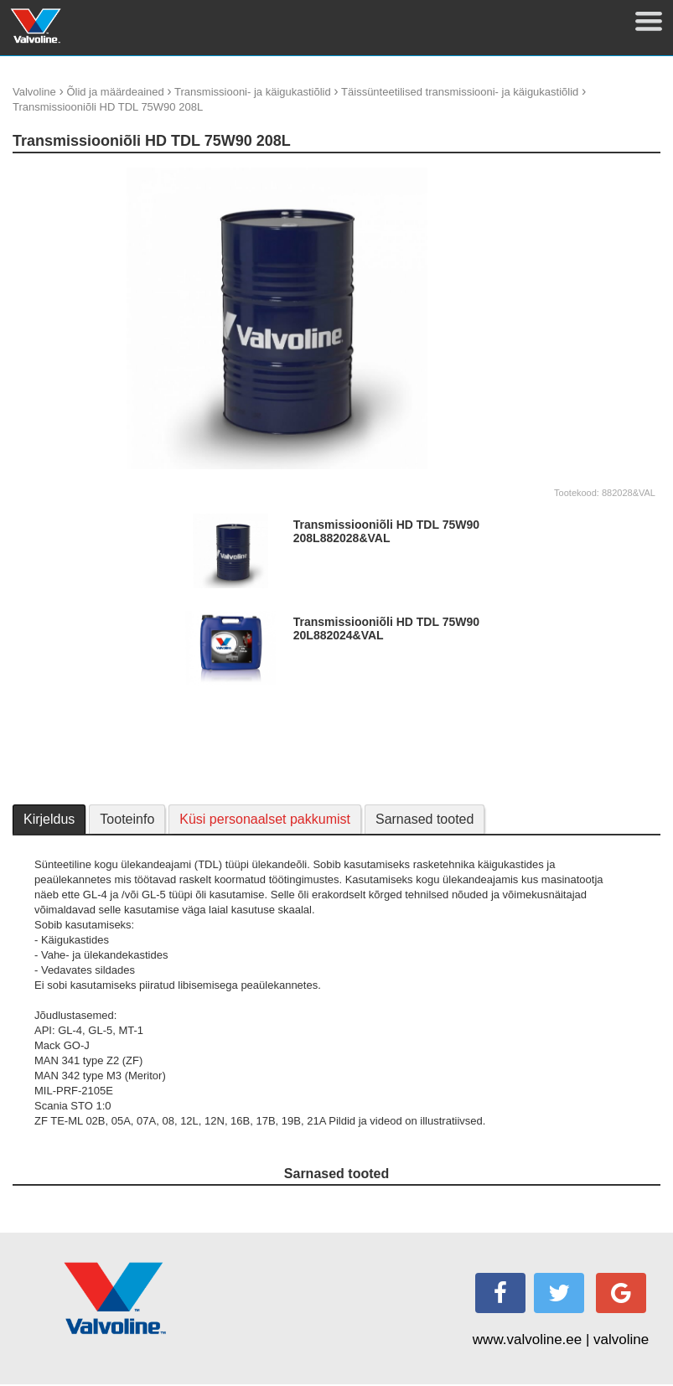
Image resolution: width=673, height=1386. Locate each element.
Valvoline (34, 91)
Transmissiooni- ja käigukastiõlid (252, 91)
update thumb (569, 174)
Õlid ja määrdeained (114, 91)
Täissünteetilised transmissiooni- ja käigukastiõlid (459, 91)
